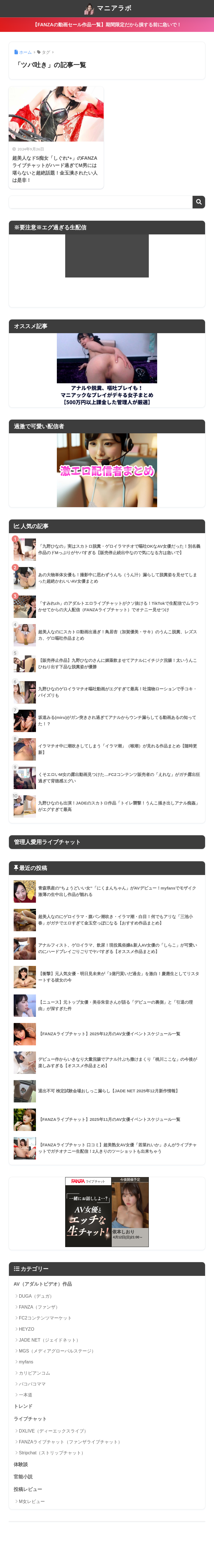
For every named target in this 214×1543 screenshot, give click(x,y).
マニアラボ (107, 8)
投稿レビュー (28, 1489)
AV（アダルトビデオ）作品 (43, 1284)
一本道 (25, 1395)
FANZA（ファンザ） (39, 1307)
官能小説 (23, 1477)
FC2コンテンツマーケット (45, 1318)
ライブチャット (30, 1419)
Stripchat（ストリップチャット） (52, 1452)
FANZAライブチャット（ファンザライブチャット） (71, 1441)
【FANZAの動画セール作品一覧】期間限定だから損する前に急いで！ (107, 24)
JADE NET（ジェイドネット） (50, 1340)
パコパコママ (32, 1384)
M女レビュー (32, 1501)
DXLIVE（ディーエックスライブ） (53, 1431)
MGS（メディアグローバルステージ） (57, 1351)
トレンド (23, 1406)
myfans (26, 1361)
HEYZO (26, 1329)
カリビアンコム (34, 1373)
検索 (199, 202)
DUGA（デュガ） (36, 1296)
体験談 (21, 1464)
